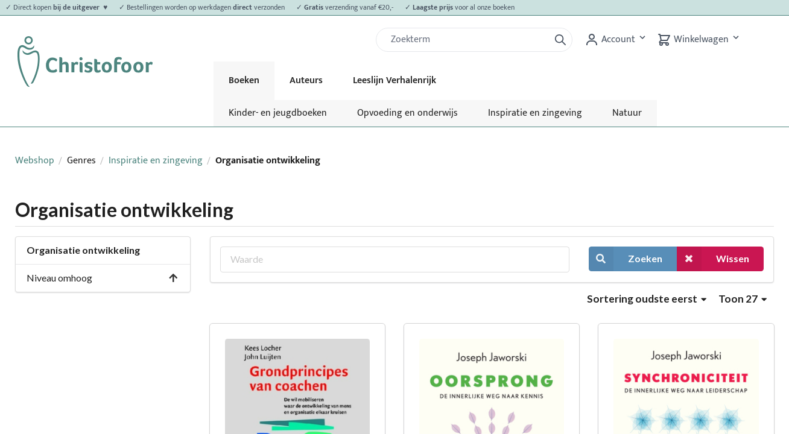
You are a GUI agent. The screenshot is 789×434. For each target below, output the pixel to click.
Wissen (713, 259)
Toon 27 (742, 298)
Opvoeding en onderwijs (407, 113)
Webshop (34, 161)
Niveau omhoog (103, 277)
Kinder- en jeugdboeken (278, 113)
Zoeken (625, 259)
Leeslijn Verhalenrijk (394, 80)
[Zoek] (467, 40)
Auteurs (306, 80)
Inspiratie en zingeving (535, 113)
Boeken (244, 80)
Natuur (627, 113)
